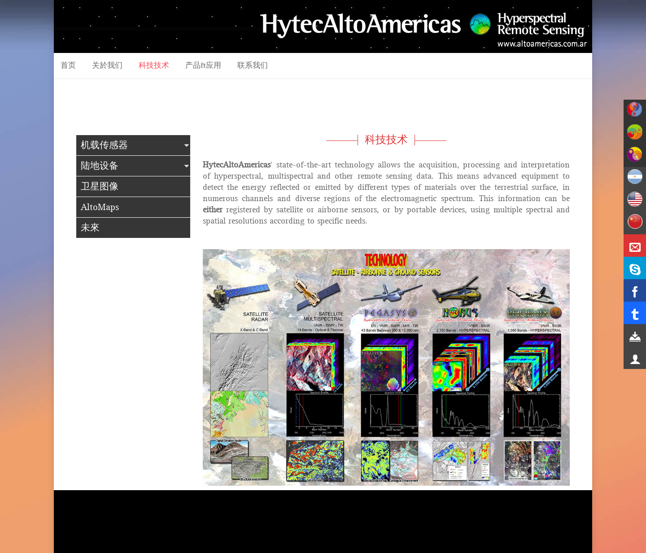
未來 (90, 227)
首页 (68, 65)
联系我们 (252, 65)
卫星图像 (99, 186)
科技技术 (154, 65)
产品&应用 (203, 65)
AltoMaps (100, 207)
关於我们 (107, 65)
